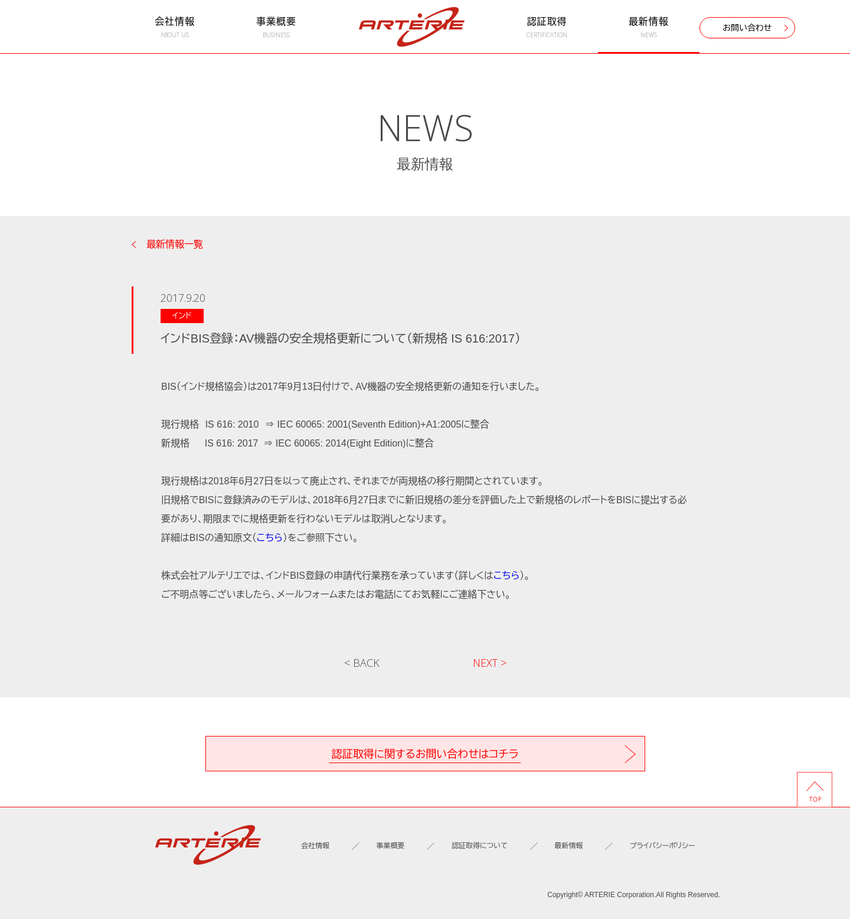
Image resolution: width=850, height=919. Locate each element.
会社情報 (174, 27)
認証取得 (546, 27)
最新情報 (648, 27)
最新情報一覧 (174, 244)
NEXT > (489, 662)
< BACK (362, 662)
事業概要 (276, 27)
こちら (270, 538)
